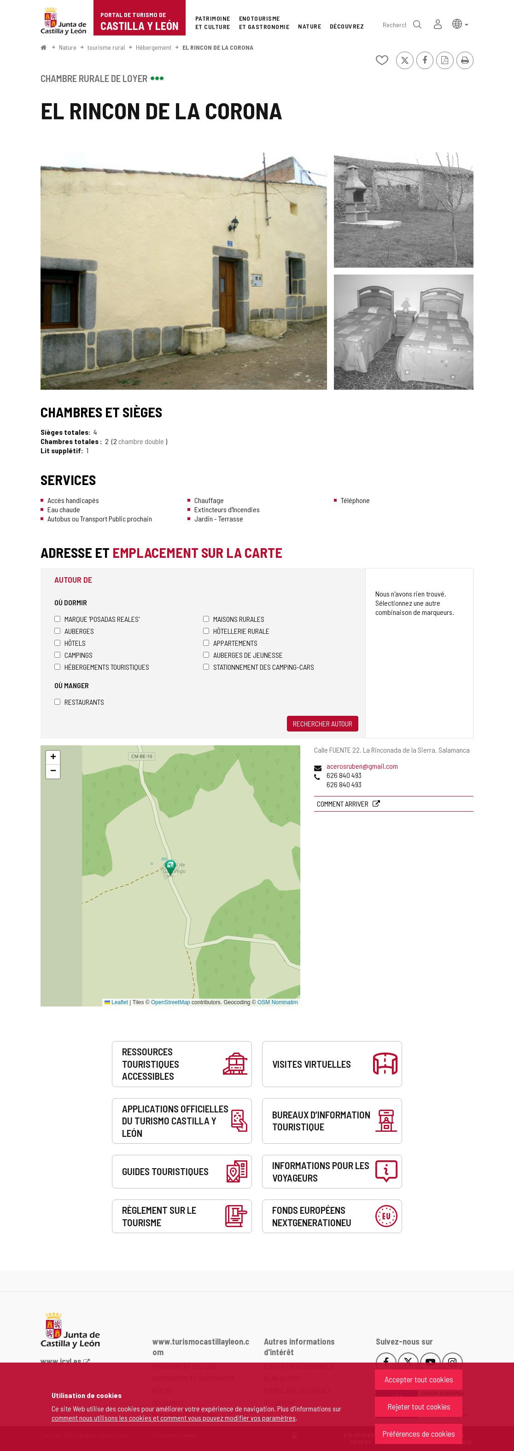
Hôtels (70, 642)
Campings (73, 654)
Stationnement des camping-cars (258, 666)
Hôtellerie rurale (236, 630)
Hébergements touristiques (101, 666)
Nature (67, 47)
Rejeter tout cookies (418, 1406)
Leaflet (116, 1002)
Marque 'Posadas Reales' (97, 618)
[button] (460, 23)
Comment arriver (343, 803)
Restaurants (79, 701)
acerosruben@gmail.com (362, 765)
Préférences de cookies (418, 1433)
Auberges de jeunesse (243, 654)
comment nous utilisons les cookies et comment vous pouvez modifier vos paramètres (174, 1417)
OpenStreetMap (170, 1002)
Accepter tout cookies (419, 1379)
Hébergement (153, 47)
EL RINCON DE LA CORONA (217, 47)
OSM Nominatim (277, 1002)
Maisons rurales (233, 618)
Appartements (230, 642)
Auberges (74, 630)
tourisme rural (106, 47)
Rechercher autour (322, 723)
